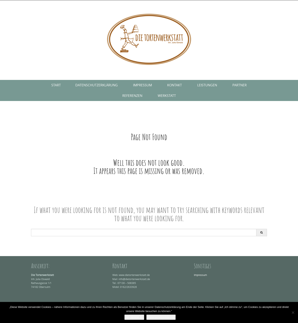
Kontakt (174, 85)
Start (56, 85)
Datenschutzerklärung (96, 85)
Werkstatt (167, 95)
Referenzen (132, 95)
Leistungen (207, 85)
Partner (239, 85)
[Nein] (293, 312)
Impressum (142, 85)
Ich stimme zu (134, 317)
